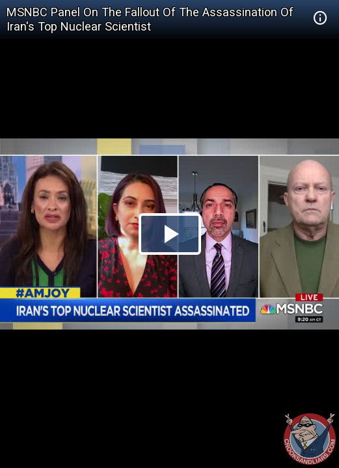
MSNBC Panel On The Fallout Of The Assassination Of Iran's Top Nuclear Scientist (150, 19)
